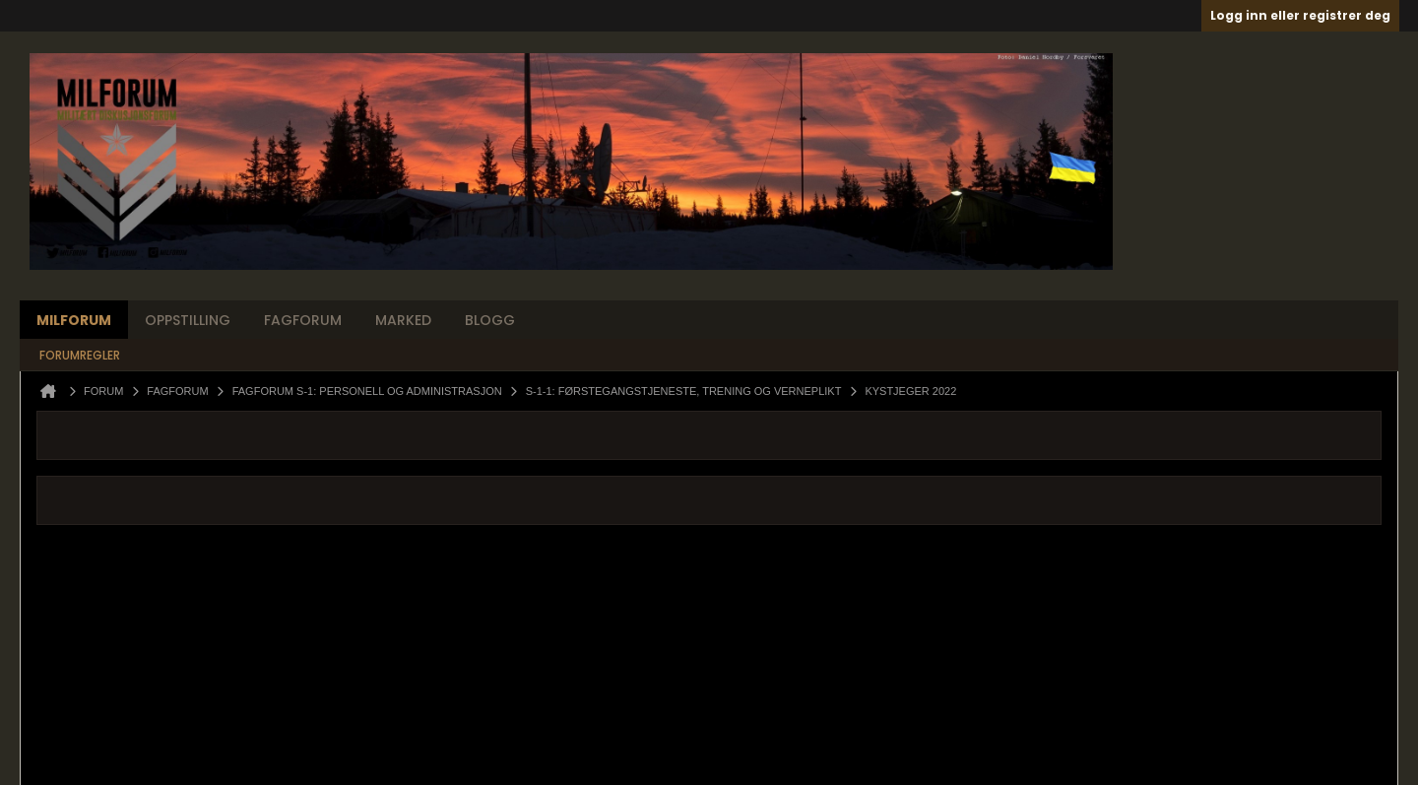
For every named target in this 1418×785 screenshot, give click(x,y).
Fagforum (303, 320)
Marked (403, 320)
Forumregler (79, 355)
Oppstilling (187, 320)
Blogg (490, 320)
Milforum (73, 320)
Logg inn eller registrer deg (1300, 15)
